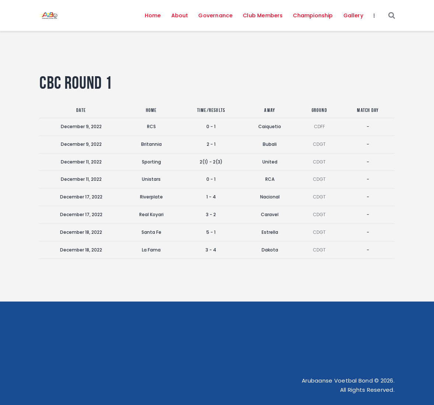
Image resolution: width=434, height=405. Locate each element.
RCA (269, 179)
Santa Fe (151, 232)
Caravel (270, 214)
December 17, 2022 (81, 197)
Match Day (368, 110)
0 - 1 (211, 126)
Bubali (270, 144)
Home (151, 110)
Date (81, 110)
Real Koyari (151, 214)
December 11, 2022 (81, 162)
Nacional (270, 197)
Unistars (151, 179)
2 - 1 (211, 144)
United (269, 162)
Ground (319, 110)
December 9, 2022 (81, 126)
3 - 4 (211, 250)
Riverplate (151, 197)
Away (269, 110)
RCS (151, 126)
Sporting (151, 162)
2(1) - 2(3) (211, 162)
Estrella (270, 232)
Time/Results (211, 110)
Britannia (151, 144)
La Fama (151, 250)
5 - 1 (211, 232)
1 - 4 (211, 197)
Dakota (270, 250)
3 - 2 (211, 214)
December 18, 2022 (81, 232)
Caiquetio (269, 126)
